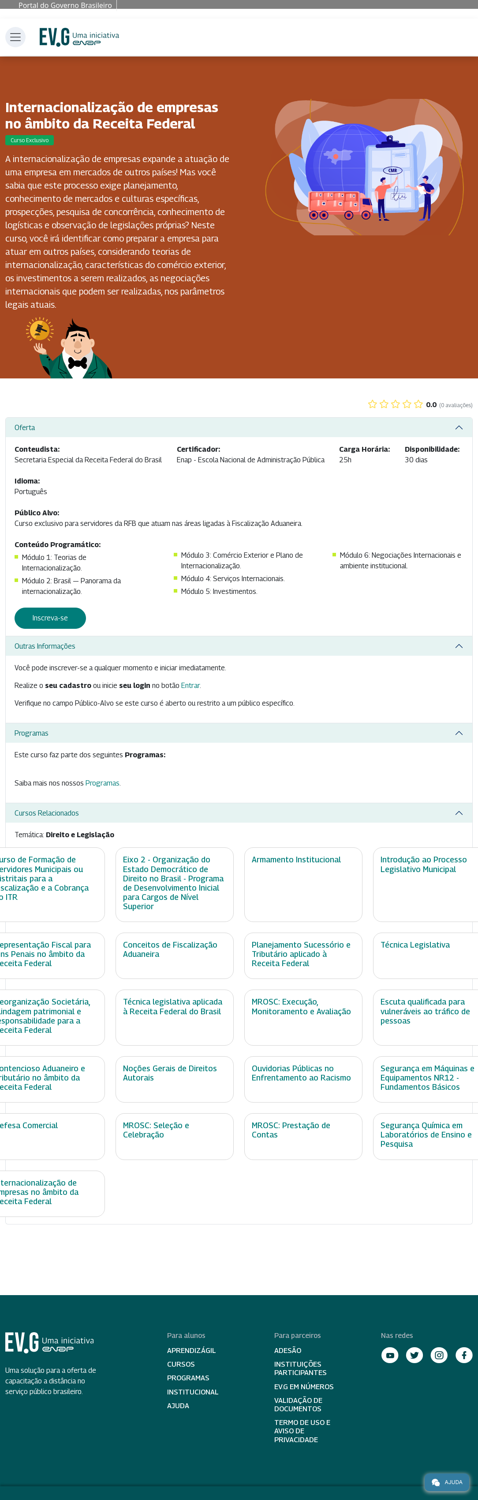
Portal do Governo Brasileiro (65, 5)
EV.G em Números (304, 1387)
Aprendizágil (191, 1350)
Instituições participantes (300, 1368)
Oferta (25, 427)
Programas (32, 733)
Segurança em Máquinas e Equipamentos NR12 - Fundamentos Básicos (427, 1078)
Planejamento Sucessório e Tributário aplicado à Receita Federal (301, 954)
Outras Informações (45, 646)
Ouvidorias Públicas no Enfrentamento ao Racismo (301, 1073)
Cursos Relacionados (47, 813)
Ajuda (178, 1406)
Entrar (190, 685)
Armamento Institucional (296, 859)
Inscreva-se (50, 618)
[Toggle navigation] (15, 37)
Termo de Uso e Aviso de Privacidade (302, 1430)
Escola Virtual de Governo (79, 37)
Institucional (193, 1392)
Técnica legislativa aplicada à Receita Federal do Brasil (172, 1006)
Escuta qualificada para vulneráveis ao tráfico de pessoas (425, 1011)
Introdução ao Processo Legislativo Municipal (424, 864)
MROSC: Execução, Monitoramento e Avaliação (301, 1006)
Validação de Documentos (298, 1404)
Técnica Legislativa (415, 944)
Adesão (287, 1350)
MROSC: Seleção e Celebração (156, 1130)
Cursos (181, 1364)
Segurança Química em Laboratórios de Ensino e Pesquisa (426, 1135)
